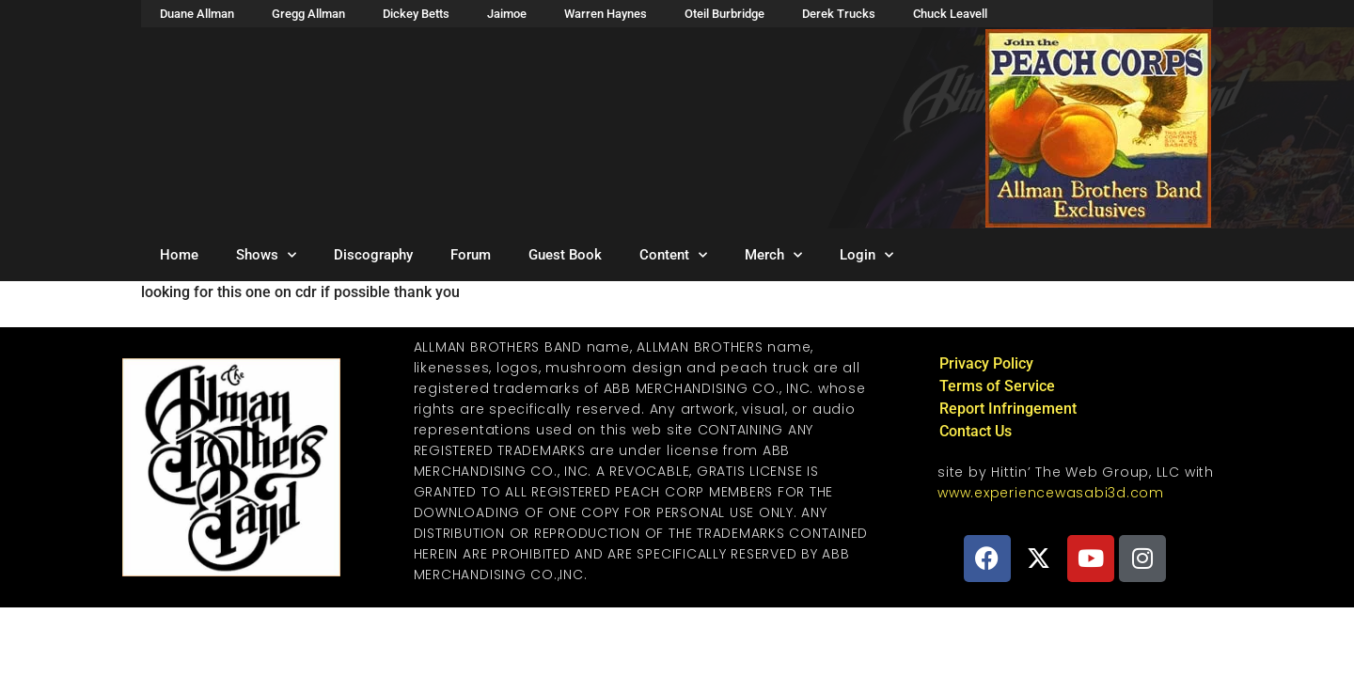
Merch (773, 255)
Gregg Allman (308, 14)
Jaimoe (507, 14)
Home (179, 254)
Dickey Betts (416, 14)
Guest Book (565, 254)
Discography (373, 254)
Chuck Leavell (950, 14)
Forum (470, 254)
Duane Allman (197, 14)
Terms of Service (997, 386)
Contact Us (975, 431)
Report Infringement (1008, 408)
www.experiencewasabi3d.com (1050, 492)
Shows (266, 255)
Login (866, 255)
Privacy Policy (986, 363)
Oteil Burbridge (724, 14)
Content (673, 255)
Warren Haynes (605, 14)
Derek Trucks (838, 14)
